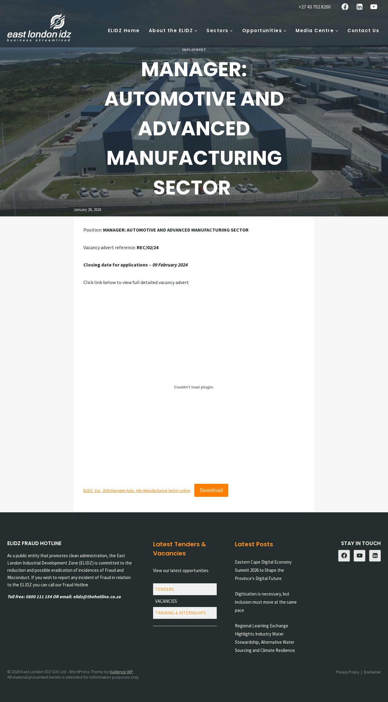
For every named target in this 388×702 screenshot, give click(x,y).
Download (211, 490)
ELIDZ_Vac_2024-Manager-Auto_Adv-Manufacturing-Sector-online (136, 490)
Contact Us (363, 30)
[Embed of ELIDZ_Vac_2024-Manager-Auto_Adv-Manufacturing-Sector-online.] (194, 387)
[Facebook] (345, 7)
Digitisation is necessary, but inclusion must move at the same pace (266, 602)
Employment (194, 50)
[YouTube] (374, 7)
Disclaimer (372, 672)
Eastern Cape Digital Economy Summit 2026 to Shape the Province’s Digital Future (263, 570)
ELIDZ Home (124, 30)
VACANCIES (166, 601)
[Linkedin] (359, 7)
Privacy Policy (347, 672)
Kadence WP (121, 671)
